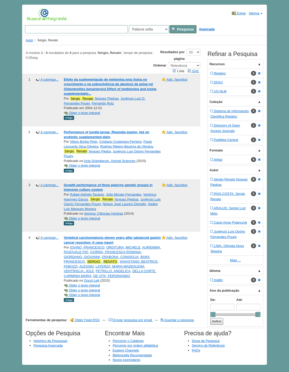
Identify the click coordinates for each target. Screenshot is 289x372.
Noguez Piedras (94, 98)
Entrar (239, 13)
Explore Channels (126, 350)
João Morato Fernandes (123, 194)
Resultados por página (172, 55)
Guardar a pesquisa (177, 320)
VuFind (35, 14)
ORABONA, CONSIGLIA (120, 257)
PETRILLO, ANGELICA (113, 271)
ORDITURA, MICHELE (123, 247)
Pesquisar (183, 29)
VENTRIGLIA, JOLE (79, 271)
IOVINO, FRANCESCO (87, 247)
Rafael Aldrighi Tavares (87, 194)
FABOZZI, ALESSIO (79, 266)
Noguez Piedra (87, 151)
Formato (216, 150)
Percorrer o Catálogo (128, 341)
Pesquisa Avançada (48, 345)
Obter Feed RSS (85, 320)
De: (213, 300)
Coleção (216, 102)
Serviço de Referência (208, 345)
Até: (239, 300)
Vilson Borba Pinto (83, 142)
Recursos (217, 64)
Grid (193, 71)
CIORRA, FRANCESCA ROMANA (115, 252)
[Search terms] (76, 29)
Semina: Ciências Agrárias (103, 213)
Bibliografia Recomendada (132, 355)
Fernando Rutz (103, 103)
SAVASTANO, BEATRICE (139, 261)
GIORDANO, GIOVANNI (82, 257)
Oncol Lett (91, 280)
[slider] (212, 314)
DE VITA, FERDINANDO (111, 276)
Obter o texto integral (82, 113)
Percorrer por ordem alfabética (135, 345)
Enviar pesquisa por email (131, 320)
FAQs (196, 350)
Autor (29, 40)
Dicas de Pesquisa (206, 341)
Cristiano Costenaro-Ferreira (120, 142)
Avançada (207, 29)
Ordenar (159, 65)
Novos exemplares (126, 360)
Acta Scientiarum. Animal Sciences (110, 161)
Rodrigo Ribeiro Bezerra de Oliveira (126, 146)
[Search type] (149, 29)
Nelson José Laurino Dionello (124, 204)
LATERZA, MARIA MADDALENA (120, 266)
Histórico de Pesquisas (50, 341)
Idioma (256, 13)
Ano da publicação (224, 290)
